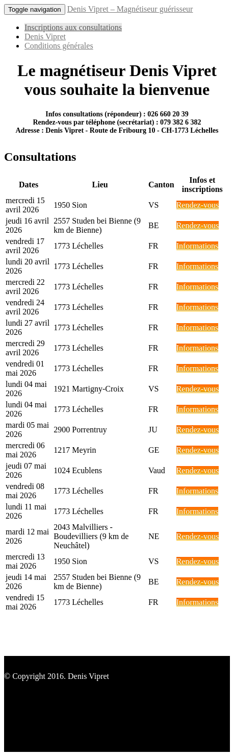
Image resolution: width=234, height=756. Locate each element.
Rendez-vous (197, 205)
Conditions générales (58, 45)
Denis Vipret (45, 36)
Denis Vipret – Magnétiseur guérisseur (130, 9)
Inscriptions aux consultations (73, 27)
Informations (197, 245)
